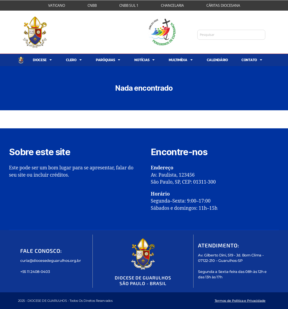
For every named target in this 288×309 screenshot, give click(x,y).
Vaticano (56, 5)
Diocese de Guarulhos (91, 27)
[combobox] (231, 35)
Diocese (42, 60)
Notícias (144, 60)
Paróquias (108, 60)
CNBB (92, 5)
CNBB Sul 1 (128, 5)
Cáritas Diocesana (223, 5)
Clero (74, 60)
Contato (252, 60)
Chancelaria (172, 5)
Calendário (217, 59)
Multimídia (181, 60)
